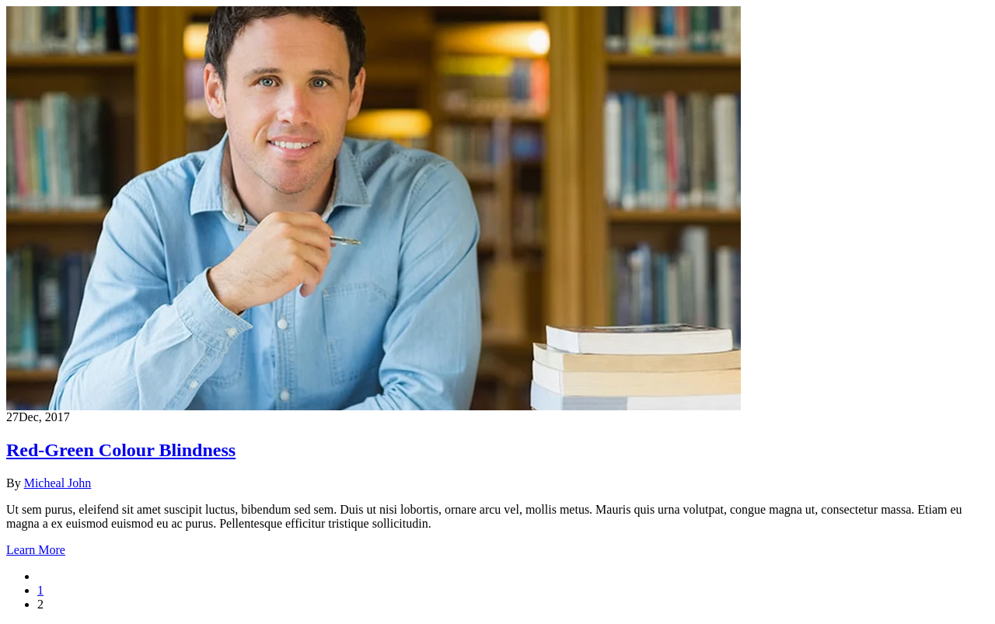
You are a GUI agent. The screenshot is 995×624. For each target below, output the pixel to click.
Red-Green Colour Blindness (121, 450)
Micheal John (58, 483)
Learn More (35, 549)
